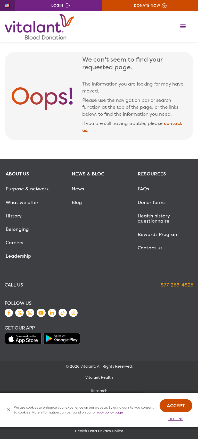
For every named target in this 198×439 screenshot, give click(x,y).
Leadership (18, 256)
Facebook (9, 313)
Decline (175, 419)
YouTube (41, 312)
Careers (14, 242)
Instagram (30, 313)
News (78, 188)
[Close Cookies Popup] (9, 410)
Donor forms (152, 202)
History (14, 216)
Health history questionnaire (154, 218)
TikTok (63, 313)
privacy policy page (108, 412)
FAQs (143, 188)
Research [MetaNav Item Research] (99, 390)
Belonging (17, 229)
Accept (176, 405)
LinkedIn (52, 313)
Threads (73, 313)
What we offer (22, 202)
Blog (77, 202)
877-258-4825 (177, 285)
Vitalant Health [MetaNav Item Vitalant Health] (99, 377)
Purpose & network (27, 188)
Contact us (150, 247)
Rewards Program (158, 234)
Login (57, 5)
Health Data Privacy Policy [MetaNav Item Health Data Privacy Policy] (99, 431)
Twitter (19, 313)
